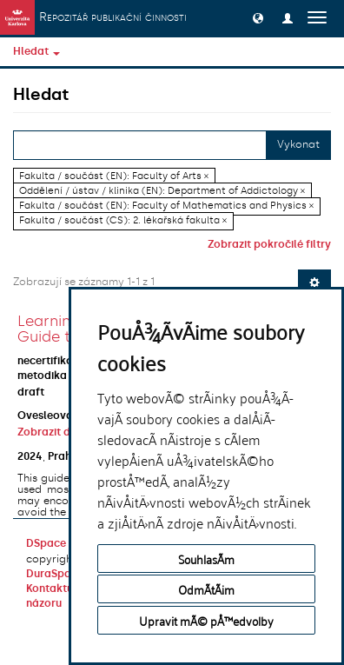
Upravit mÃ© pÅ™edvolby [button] (206, 620)
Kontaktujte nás (67, 588)
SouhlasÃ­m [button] (206, 558)
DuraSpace (54, 574)
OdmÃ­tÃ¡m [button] (206, 589)
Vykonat (298, 144)
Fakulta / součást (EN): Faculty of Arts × (113, 176)
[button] (258, 17)
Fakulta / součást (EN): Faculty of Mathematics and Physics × (166, 205)
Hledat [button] (36, 51)
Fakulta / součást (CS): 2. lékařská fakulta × (123, 220)
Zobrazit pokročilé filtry (269, 244)
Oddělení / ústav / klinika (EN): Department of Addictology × (162, 190)
